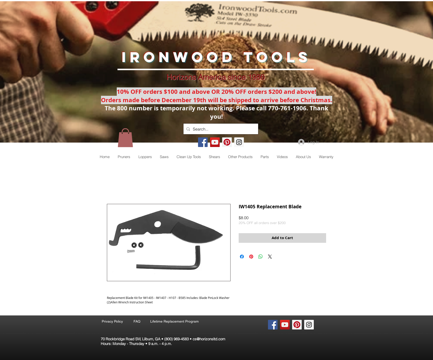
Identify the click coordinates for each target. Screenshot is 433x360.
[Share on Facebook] (242, 257)
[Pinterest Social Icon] (227, 142)
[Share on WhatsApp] (261, 257)
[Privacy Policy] (112, 321)
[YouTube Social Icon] (215, 142)
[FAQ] (137, 321)
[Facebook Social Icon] (203, 142)
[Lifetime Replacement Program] (174, 321)
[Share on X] (270, 257)
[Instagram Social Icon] (239, 142)
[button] (125, 137)
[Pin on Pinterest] (251, 257)
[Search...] (220, 129)
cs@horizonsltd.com (209, 339)
